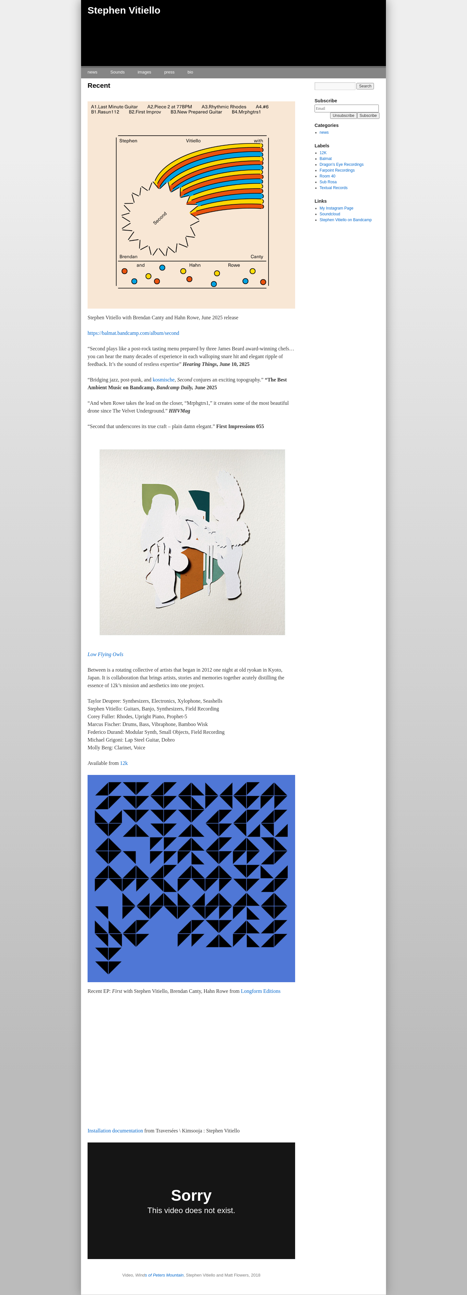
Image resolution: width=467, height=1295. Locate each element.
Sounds (117, 72)
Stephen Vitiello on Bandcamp (346, 220)
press (169, 72)
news (92, 72)
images (144, 72)
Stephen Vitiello (124, 10)
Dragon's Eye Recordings (342, 164)
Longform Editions (261, 991)
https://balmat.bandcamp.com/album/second (133, 333)
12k (124, 763)
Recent (99, 85)
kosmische (163, 379)
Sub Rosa (328, 182)
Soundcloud (330, 214)
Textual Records (334, 188)
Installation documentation (115, 1130)
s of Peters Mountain (164, 1275)
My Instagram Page (336, 208)
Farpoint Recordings (337, 170)
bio (190, 72)
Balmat (326, 158)
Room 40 (328, 176)
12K (323, 153)
